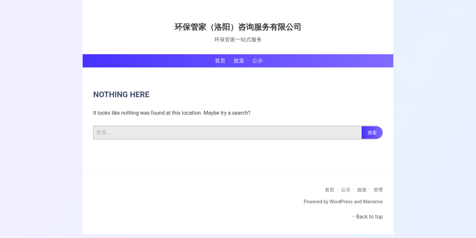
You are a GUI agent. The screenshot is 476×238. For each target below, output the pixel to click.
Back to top (367, 217)
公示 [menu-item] (257, 61)
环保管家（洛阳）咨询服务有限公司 (238, 27)
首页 (329, 190)
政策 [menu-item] (239, 61)
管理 (378, 190)
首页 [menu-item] (220, 61)
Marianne (373, 202)
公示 (345, 190)
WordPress (341, 202)
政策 (362, 190)
